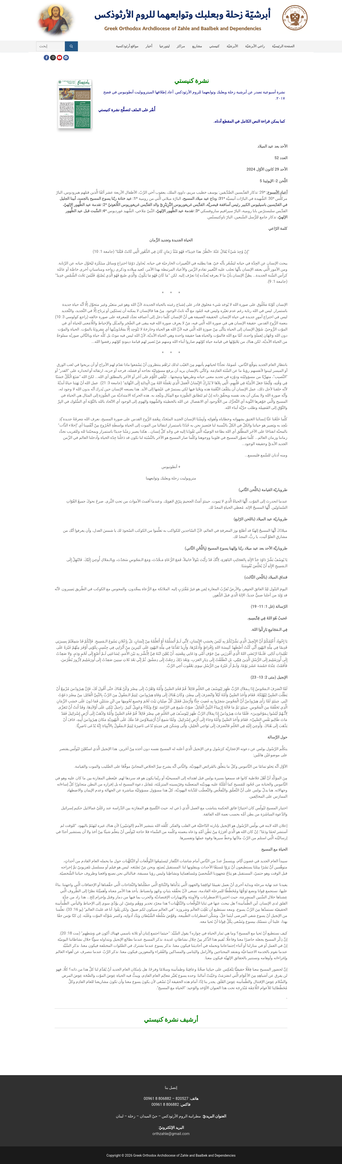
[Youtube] (59, 57)
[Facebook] (46, 57)
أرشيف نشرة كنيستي (171, 1019)
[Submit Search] (71, 46)
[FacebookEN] (66, 57)
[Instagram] (53, 57)
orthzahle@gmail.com (171, 1133)
